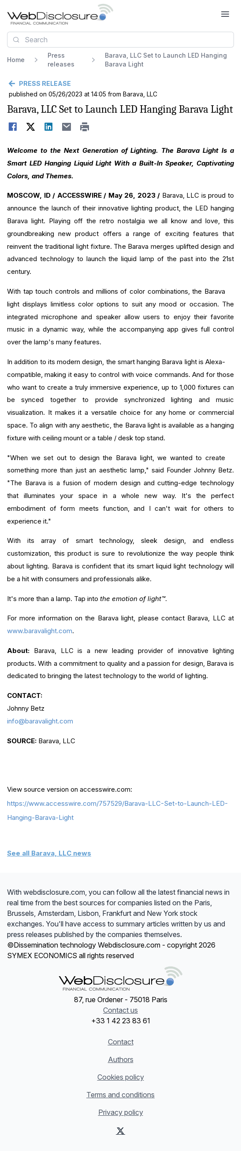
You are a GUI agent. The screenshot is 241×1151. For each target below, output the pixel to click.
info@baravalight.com (40, 721)
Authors (120, 1059)
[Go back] (120, 83)
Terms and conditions (120, 1094)
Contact (120, 1041)
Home (16, 59)
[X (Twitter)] (120, 1131)
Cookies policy (120, 1077)
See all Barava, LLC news (49, 853)
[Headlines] (60, 14)
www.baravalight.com (39, 631)
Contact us (120, 1010)
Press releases (61, 60)
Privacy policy (120, 1112)
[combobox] (120, 40)
